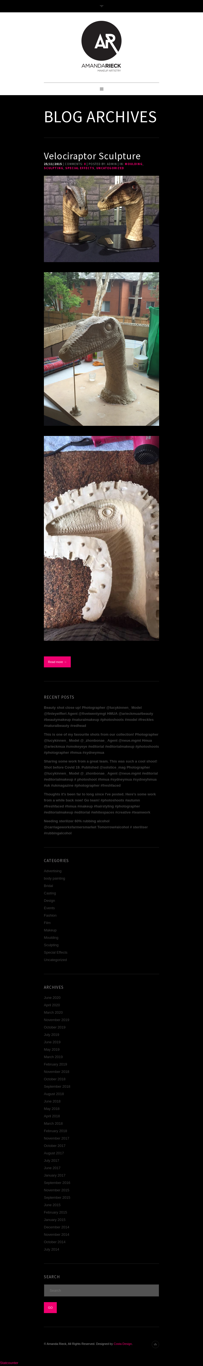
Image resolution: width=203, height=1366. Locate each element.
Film (47, 923)
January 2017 (55, 1175)
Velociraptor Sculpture (92, 156)
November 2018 (56, 1072)
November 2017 (56, 1138)
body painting (54, 878)
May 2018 (52, 1109)
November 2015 (56, 1190)
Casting (50, 893)
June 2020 (52, 998)
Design (49, 901)
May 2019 (52, 1049)
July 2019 (51, 1035)
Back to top (155, 1344)
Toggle (101, 6)
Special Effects (79, 168)
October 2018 (55, 1079)
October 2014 (55, 1242)
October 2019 (55, 1027)
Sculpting (53, 168)
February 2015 (55, 1212)
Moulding (134, 164)
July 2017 (51, 1160)
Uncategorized (110, 168)
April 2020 (52, 1005)
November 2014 (56, 1234)
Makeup (50, 930)
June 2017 (52, 1168)
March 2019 (53, 1057)
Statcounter (9, 1363)
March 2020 (53, 1012)
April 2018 (52, 1116)
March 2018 (53, 1123)
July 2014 (51, 1249)
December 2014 (56, 1227)
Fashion (50, 915)
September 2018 (57, 1086)
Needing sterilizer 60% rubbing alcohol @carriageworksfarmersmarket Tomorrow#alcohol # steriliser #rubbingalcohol (96, 827)
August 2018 (54, 1094)
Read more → (57, 662)
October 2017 (55, 1146)
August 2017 (54, 1153)
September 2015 (57, 1197)
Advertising (52, 871)
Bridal (48, 886)
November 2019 (56, 1020)
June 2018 (52, 1101)
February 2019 (55, 1064)
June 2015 (52, 1205)
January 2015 (55, 1220)
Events (49, 908)
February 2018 (55, 1131)
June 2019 (52, 1042)
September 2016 (57, 1183)
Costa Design (123, 1343)
